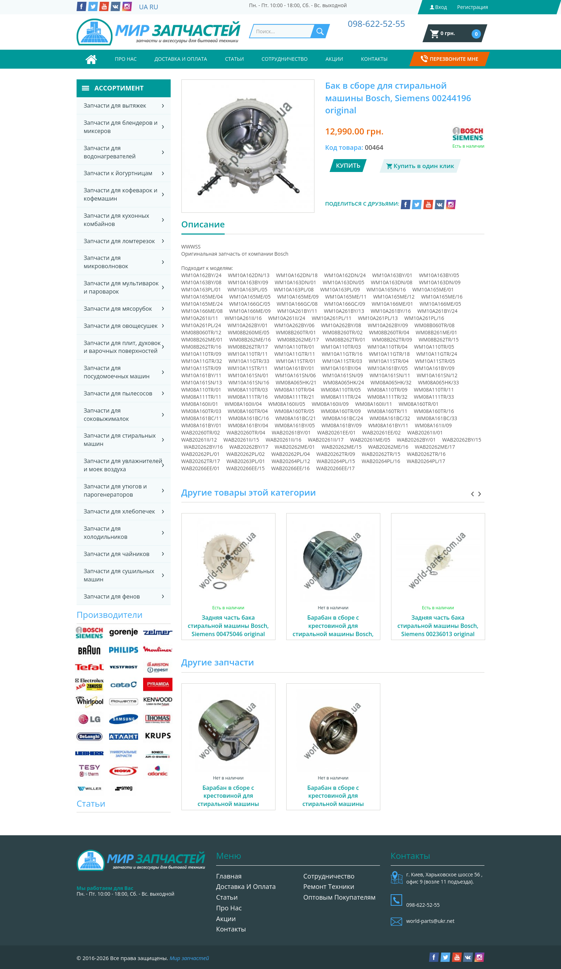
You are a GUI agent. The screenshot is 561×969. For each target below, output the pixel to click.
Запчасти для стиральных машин (120, 440)
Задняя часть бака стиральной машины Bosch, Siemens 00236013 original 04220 (437, 630)
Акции (334, 58)
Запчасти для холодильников (105, 533)
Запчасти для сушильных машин (119, 575)
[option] (228, 584)
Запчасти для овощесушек (121, 326)
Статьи (234, 58)
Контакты (374, 58)
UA (143, 7)
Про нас (126, 58)
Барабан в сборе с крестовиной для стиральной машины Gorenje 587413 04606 (333, 800)
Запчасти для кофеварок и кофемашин (120, 194)
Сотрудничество (285, 58)
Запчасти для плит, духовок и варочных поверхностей (122, 347)
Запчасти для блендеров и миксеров (121, 127)
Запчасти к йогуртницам (118, 173)
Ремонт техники (329, 886)
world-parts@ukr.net (430, 921)
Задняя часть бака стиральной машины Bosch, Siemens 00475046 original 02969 (228, 630)
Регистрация (472, 7)
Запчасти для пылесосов (118, 393)
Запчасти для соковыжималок (106, 415)
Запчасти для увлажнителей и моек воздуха (123, 465)
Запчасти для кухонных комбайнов (116, 220)
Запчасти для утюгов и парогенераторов (115, 490)
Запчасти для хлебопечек (119, 511)
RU (154, 7)
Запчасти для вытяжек (115, 105)
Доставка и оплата (181, 58)
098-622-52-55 (376, 23)
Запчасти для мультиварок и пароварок (121, 287)
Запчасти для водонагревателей (110, 152)
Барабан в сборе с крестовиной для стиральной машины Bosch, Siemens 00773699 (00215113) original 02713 (333, 634)
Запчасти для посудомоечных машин (117, 372)
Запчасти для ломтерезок (119, 241)
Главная (229, 876)
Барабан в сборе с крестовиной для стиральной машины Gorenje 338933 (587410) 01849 (228, 804)
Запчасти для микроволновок (106, 262)
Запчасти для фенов (112, 596)
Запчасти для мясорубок (118, 309)
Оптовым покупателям (339, 897)
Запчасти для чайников (117, 554)
